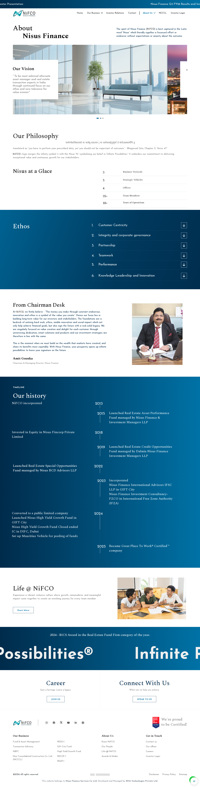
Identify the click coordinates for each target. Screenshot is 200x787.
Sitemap (183, 774)
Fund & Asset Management (26, 742)
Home (80, 13)
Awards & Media (110, 756)
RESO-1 (60, 742)
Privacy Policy (169, 774)
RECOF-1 (61, 756)
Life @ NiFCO (109, 751)
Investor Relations (115, 13)
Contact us (151, 742)
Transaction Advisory (23, 747)
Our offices (151, 747)
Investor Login (178, 13)
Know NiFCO (108, 742)
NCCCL (163, 13)
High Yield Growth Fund (69, 751)
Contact (132, 13)
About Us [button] (147, 13)
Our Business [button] (93, 13)
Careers (149, 751)
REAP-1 (60, 761)
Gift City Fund (64, 747)
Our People (107, 747)
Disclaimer (154, 774)
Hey (176, 325)
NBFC (16, 751)
